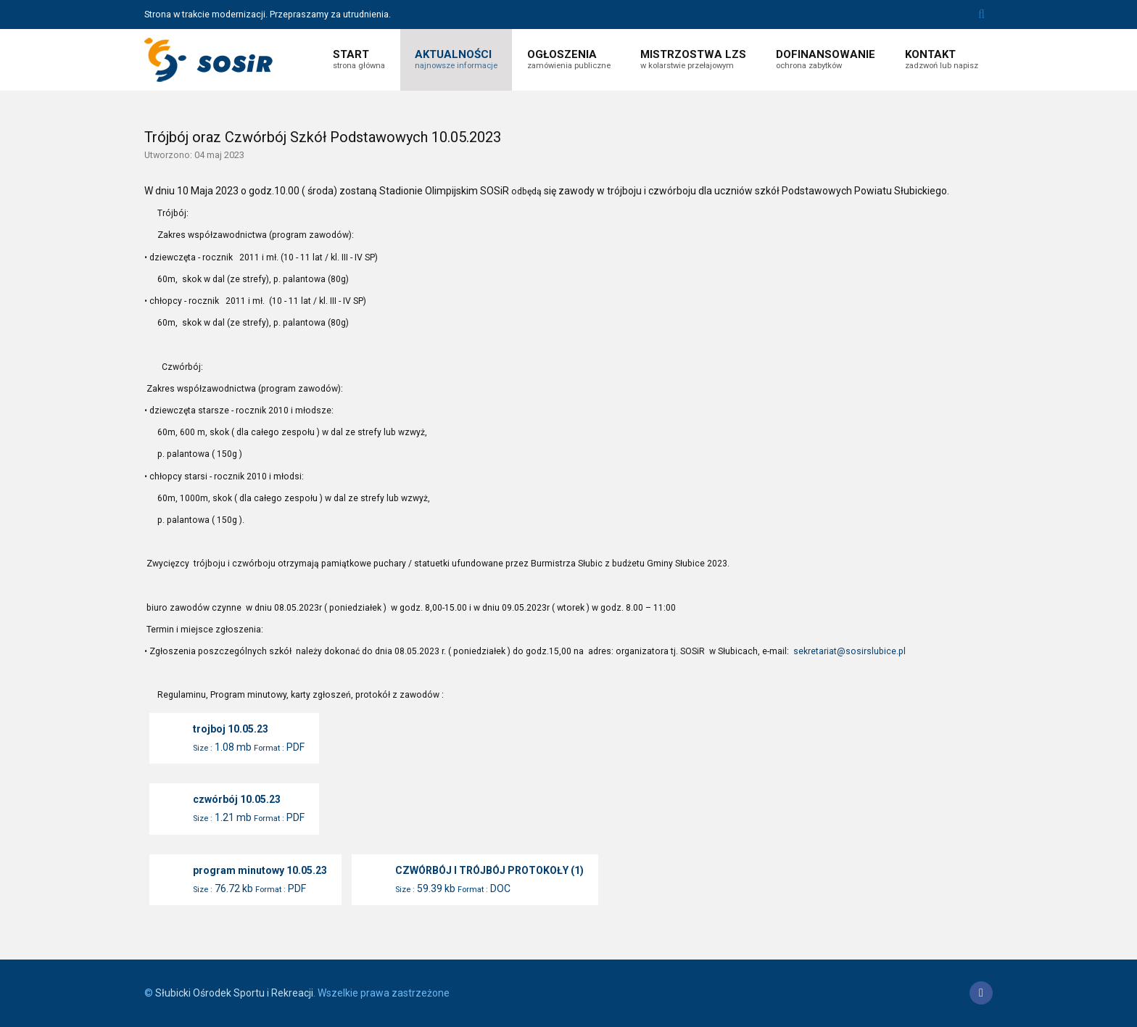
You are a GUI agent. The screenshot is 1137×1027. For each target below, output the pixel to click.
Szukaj (981, 14)
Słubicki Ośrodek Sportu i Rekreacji (234, 993)
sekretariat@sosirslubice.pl (849, 651)
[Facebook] (981, 993)
